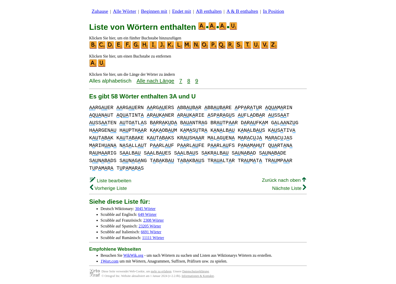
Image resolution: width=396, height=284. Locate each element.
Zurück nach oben (284, 180)
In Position (273, 11)
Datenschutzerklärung (195, 271)
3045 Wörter (145, 208)
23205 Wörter (150, 226)
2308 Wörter (153, 220)
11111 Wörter (153, 238)
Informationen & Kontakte (198, 276)
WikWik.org (133, 255)
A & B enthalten (242, 11)
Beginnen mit (154, 11)
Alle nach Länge (155, 81)
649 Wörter (147, 214)
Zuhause (100, 11)
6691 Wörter (151, 232)
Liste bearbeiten (110, 180)
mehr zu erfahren (161, 271)
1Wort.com (109, 261)
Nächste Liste (289, 188)
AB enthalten (209, 11)
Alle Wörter (124, 11)
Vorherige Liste (108, 188)
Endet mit (181, 11)
